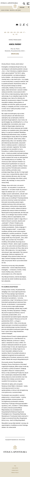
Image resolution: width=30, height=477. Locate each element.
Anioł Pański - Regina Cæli (9, 10)
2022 (19, 10)
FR (18, 32)
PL (13, 34)
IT (24, 32)
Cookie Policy (15, 470)
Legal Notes (15, 468)
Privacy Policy (15, 472)
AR (5, 32)
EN (11, 32)
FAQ (15, 465)
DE (8, 32)
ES (15, 32)
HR (21, 32)
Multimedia (15, 54)
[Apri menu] (27, 3)
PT (17, 34)
